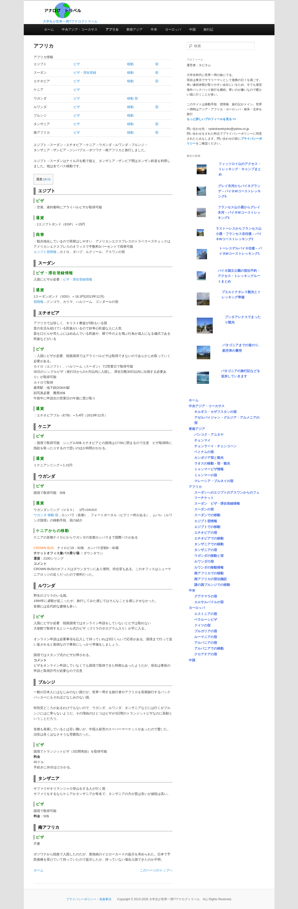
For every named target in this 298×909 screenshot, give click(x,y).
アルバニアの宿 (205, 643)
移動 (130, 64)
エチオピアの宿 (205, 532)
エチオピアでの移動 (209, 538)
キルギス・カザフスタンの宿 (215, 412)
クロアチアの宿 (205, 654)
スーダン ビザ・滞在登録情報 (217, 503)
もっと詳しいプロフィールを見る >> (211, 119)
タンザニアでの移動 (209, 544)
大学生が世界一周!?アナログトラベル (70, 21)
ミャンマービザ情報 (209, 469)
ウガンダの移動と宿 (209, 556)
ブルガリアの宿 (205, 631)
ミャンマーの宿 (205, 475)
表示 (47, 179)
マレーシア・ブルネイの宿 (213, 481)
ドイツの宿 (202, 625)
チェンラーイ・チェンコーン (215, 446)
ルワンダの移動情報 (209, 567)
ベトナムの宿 (204, 452)
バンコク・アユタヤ (209, 434)
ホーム (49, 29)
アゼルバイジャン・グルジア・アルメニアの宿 (226, 420)
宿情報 (38, 302)
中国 (192, 29)
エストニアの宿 (205, 614)
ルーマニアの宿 (205, 637)
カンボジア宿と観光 (209, 458)
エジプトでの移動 (207, 527)
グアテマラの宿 (205, 596)
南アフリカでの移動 (209, 573)
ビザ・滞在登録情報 (77, 279)
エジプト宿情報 (45, 252)
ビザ (76, 64)
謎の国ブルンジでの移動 (212, 585)
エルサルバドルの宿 (209, 602)
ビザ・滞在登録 (84, 72)
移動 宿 (132, 98)
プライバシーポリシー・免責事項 (88, 899)
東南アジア (134, 29)
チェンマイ (202, 440)
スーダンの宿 (204, 509)
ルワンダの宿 (204, 561)
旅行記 (208, 29)
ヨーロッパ (173, 29)
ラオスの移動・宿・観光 (212, 463)
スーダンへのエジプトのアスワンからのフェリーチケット (226, 495)
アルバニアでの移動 (209, 648)
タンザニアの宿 (205, 550)
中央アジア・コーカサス (79, 29)
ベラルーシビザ (205, 619)
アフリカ (112, 29)
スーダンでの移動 (207, 515)
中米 (154, 29)
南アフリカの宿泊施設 (210, 579)
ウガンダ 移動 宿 (46, 515)
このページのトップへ (156, 870)
